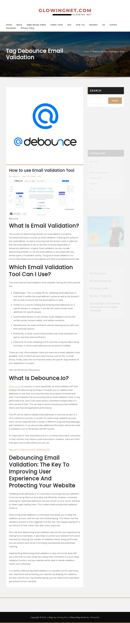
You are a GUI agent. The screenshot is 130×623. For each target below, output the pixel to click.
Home (9, 24)
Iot (103, 24)
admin (13, 176)
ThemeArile (95, 617)
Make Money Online (36, 24)
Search (96, 90)
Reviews (93, 24)
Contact (113, 24)
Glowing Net (62, 617)
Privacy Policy (27, 28)
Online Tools (56, 24)
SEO (69, 24)
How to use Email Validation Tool (108, 51)
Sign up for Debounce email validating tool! (29, 449)
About (19, 24)
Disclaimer (11, 28)
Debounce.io (15, 386)
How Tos (80, 24)
